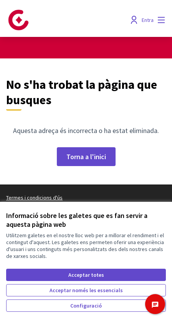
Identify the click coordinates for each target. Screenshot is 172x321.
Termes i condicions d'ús (34, 197)
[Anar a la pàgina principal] (65, 20)
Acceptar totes (86, 274)
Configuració (86, 305)
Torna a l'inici (86, 156)
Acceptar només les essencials (86, 290)
